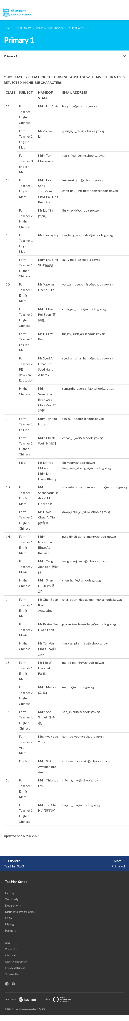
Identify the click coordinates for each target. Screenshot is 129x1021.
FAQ (7, 942)
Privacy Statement (15, 967)
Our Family (11, 899)
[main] (64, 445)
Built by (60, 999)
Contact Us (11, 949)
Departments (13, 905)
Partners (10, 930)
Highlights (11, 924)
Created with (23, 999)
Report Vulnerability (16, 961)
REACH (9, 955)
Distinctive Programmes (20, 911)
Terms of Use (12, 974)
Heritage (10, 893)
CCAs (8, 918)
